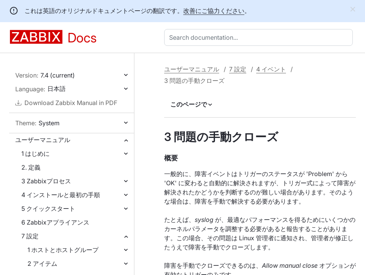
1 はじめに (35, 153)
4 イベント (271, 69)
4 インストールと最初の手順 (60, 195)
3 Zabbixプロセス (46, 181)
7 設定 (30, 236)
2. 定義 (30, 167)
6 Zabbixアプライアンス (55, 222)
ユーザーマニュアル (42, 140)
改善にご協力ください (213, 11)
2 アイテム (42, 263)
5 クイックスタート (48, 208)
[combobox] (260, 37)
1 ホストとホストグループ (63, 250)
